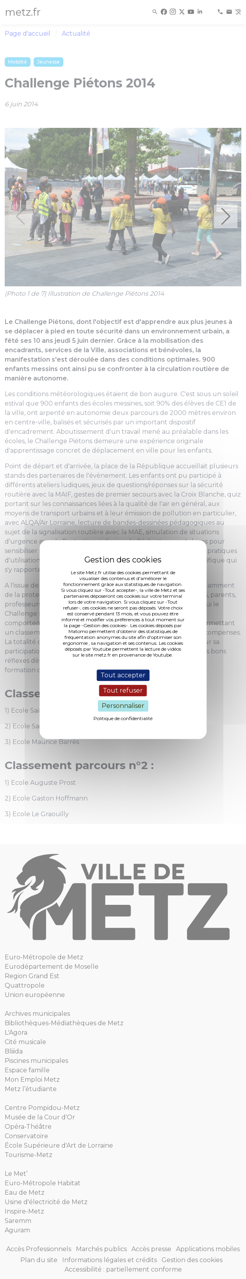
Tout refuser (123, 690)
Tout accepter (123, 675)
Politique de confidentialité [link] (123, 718)
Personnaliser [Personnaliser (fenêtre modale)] (123, 706)
